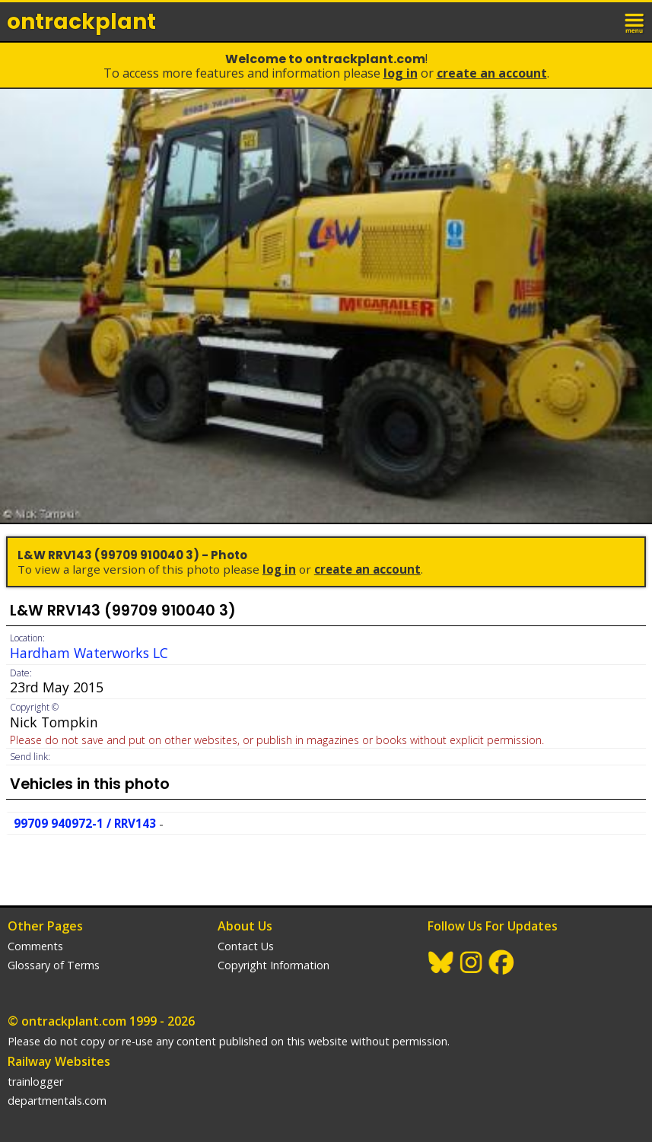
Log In (400, 73)
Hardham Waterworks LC (89, 653)
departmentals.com (57, 1100)
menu (635, 21)
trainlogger (35, 1081)
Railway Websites (59, 1061)
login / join (602, 21)
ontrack (81, 22)
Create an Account (492, 73)
